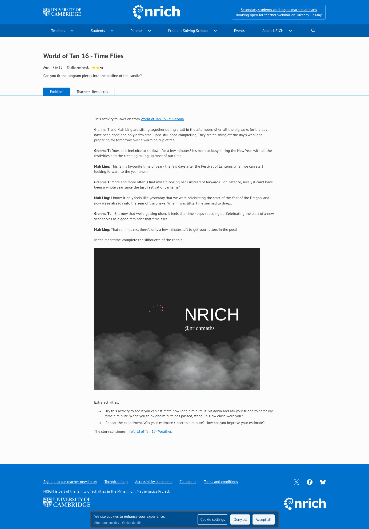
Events (239, 30)
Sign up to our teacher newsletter (70, 481)
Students (98, 30)
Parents (137, 30)
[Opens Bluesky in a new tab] (323, 481)
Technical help (116, 481)
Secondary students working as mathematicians (279, 9)
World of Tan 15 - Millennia (162, 118)
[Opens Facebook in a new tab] (310, 481)
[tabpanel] (184, 275)
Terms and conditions (221, 481)
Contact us (187, 481)
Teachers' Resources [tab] (92, 91)
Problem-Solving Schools (188, 30)
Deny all (240, 519)
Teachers (58, 30)
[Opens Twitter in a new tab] (296, 481)
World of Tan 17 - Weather (151, 431)
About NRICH (273, 30)
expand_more (72, 31)
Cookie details (131, 523)
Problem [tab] (56, 91)
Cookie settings (212, 519)
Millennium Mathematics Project (143, 491)
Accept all (264, 519)
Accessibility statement (153, 481)
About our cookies (106, 523)
